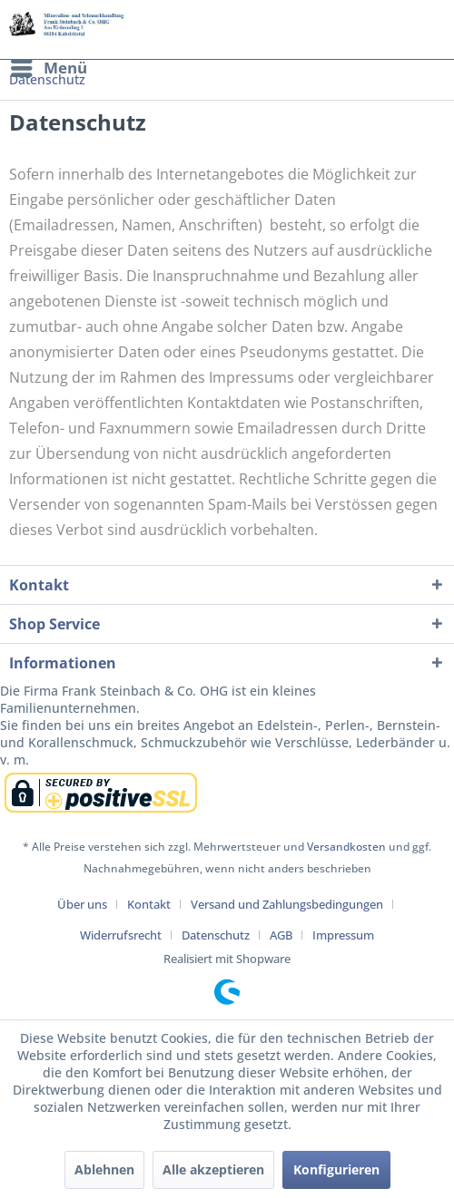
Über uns (82, 904)
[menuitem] (48, 68)
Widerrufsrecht (121, 935)
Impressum (343, 935)
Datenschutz (216, 935)
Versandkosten (346, 846)
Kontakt (149, 904)
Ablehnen (104, 1169)
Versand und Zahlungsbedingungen (287, 904)
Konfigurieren (336, 1169)
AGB (281, 935)
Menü (49, 66)
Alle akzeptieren (213, 1169)
